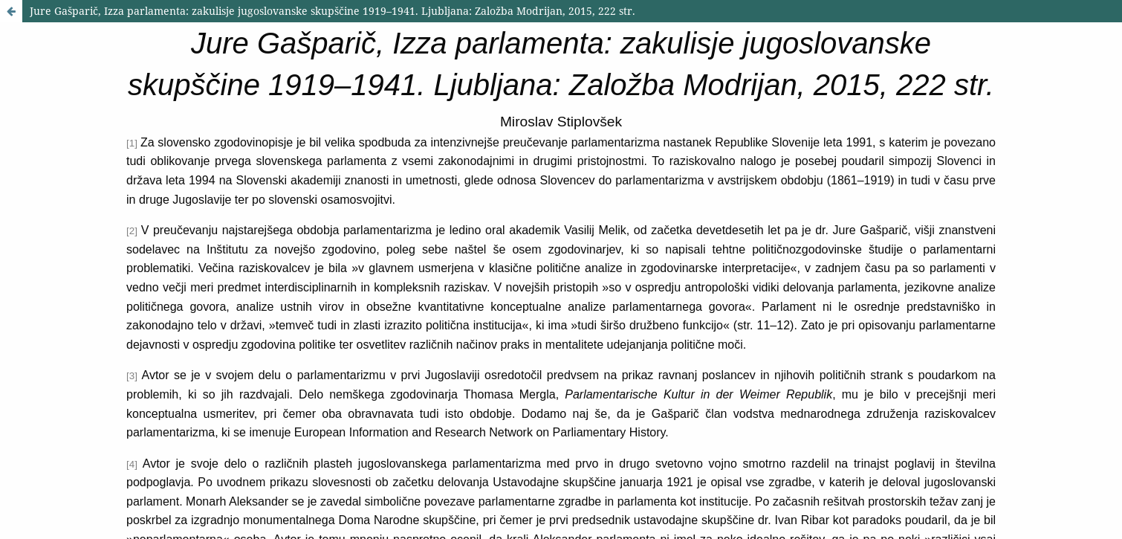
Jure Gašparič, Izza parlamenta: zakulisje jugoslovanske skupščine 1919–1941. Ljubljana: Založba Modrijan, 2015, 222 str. (332, 11)
